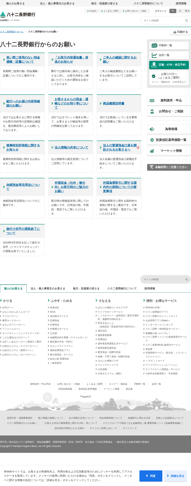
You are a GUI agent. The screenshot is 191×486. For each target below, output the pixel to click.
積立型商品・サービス (61, 354)
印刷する (182, 31)
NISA (52, 312)
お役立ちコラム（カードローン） (19, 354)
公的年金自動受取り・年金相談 (162, 373)
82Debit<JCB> (153, 307)
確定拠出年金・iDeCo (61, 341)
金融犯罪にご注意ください (171, 167)
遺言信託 (102, 330)
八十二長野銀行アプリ (157, 312)
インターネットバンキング (159, 324)
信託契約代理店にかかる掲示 (69, 428)
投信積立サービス (59, 316)
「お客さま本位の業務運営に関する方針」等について (69, 423)
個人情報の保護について (50, 418)
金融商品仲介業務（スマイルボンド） (69, 337)
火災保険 (102, 369)
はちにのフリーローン (13, 324)
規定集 (129, 389)
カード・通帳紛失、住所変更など (169, 77)
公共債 (53, 333)
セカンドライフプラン (61, 346)
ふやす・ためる (61, 300)
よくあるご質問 (111, 11)
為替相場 (171, 129)
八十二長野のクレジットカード (162, 316)
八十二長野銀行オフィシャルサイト (17, 16)
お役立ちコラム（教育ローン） (18, 350)
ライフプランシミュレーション (162, 365)
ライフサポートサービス (110, 312)
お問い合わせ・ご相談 (135, 11)
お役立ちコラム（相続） (110, 373)
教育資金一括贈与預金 (109, 352)
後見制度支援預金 (107, 348)
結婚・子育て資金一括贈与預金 (114, 356)
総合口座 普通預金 (59, 358)
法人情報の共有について (81, 418)
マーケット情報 (171, 150)
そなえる (105, 300)
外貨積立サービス (59, 329)
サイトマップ (130, 428)
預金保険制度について (110, 418)
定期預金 (54, 320)
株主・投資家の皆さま (104, 3)
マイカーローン (10, 316)
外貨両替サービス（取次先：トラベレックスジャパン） (166, 354)
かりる (7, 300)
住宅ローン (8, 307)
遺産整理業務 (105, 335)
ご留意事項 (56, 363)
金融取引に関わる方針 (139, 418)
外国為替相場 (65, 389)
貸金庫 (149, 349)
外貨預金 (54, 324)
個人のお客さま (15, 3)
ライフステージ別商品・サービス (163, 369)
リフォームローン (11, 329)
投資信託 (54, 307)
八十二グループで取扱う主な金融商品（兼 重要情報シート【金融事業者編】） (143, 423)
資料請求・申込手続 (40, 384)
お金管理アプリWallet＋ (158, 320)
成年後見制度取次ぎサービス (113, 343)
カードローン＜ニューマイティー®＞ (21, 333)
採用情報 (181, 3)
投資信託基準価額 (88, 389)
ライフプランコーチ (108, 365)
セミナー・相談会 (118, 384)
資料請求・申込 (171, 100)
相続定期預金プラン (60, 350)
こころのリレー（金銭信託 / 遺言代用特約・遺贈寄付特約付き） (118, 317)
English (93, 11)
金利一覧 (164, 55)
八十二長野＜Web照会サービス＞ (163, 329)
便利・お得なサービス (161, 300)
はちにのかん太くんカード (16, 312)
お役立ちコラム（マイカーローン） (20, 346)
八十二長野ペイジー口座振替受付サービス (166, 339)
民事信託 (102, 339)
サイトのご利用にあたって (103, 428)
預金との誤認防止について (170, 418)
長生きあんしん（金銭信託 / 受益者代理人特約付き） (117, 325)
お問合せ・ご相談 (171, 111)
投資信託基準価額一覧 (171, 139)
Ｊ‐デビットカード (155, 360)
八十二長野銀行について (148, 3)
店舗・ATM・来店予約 (172, 64)
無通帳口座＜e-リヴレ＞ (158, 333)
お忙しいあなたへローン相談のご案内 (21, 341)
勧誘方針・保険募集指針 (19, 418)
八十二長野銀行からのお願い (22, 423)
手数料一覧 (165, 45)
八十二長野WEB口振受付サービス (163, 345)
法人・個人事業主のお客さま (57, 3)
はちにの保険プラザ (108, 360)
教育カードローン (11, 320)
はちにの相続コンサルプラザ (113, 307)
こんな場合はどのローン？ (16, 337)
